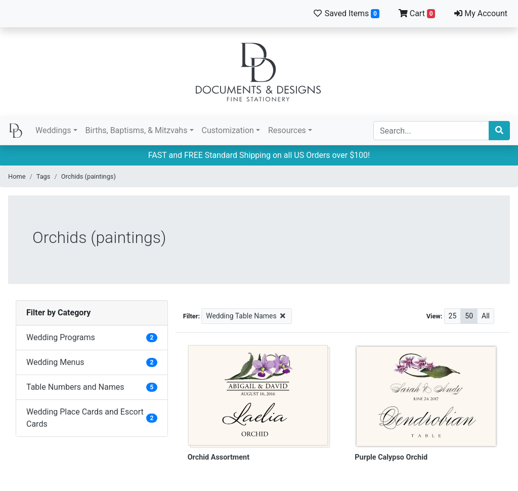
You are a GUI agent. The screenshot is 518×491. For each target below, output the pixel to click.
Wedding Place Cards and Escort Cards (85, 418)
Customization (228, 130)
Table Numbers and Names (75, 387)
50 (469, 316)
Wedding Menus (55, 362)
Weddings (53, 130)
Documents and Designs (259, 71)
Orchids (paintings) (88, 176)
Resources (287, 130)
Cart (417, 13)
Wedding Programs (60, 337)
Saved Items (346, 13)
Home (16, 176)
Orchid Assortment (218, 457)
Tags (43, 176)
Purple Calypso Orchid (391, 457)
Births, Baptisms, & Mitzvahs (136, 130)
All (486, 316)
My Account (480, 13)
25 (453, 316)
